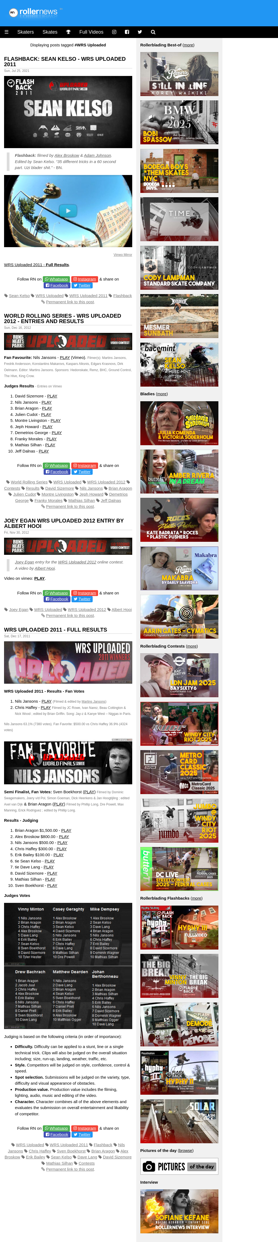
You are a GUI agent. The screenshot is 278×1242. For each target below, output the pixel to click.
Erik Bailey (35, 1157)
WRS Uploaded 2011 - (36, 264)
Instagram (87, 279)
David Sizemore (59, 488)
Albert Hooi (45, 568)
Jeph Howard (91, 494)
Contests (12, 488)
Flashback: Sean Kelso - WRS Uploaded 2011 (65, 61)
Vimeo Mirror (123, 255)
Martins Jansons (93, 701)
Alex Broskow (66, 155)
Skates (50, 32)
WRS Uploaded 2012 (106, 482)
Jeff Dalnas (111, 500)
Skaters (25, 32)
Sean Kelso (19, 295)
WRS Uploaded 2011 (88, 295)
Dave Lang (87, 1157)
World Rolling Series (29, 482)
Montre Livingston (57, 494)
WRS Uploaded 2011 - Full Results (55, 630)
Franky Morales (48, 500)
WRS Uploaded (49, 295)
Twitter (84, 285)
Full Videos (91, 32)
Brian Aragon (120, 488)
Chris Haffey (40, 1151)
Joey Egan (24, 562)
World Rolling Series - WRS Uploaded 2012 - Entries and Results (62, 318)
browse (185, 1150)
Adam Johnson (97, 155)
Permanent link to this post (70, 302)
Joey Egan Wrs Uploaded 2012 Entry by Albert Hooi (64, 523)
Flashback (122, 295)
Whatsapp (59, 279)
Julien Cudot (24, 494)
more (188, 45)
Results (33, 488)
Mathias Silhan (81, 500)
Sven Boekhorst (71, 1151)
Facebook (59, 285)
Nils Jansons (91, 488)
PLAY (65, 357)
